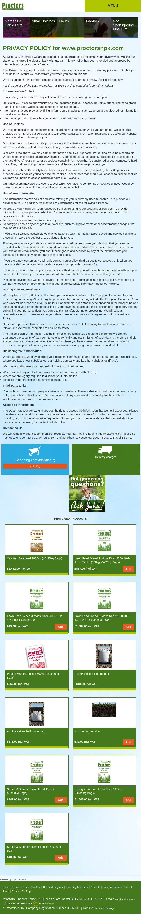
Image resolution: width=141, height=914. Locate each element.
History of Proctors (112, 887)
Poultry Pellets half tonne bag (25, 731)
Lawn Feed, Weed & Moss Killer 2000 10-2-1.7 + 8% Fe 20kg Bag (35, 617)
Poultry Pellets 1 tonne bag (92, 673)
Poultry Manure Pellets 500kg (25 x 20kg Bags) (33, 675)
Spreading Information (77, 887)
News (26, 887)
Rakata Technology (104, 908)
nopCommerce (19, 879)
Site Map (25, 891)
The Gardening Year (53, 887)
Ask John (35, 887)
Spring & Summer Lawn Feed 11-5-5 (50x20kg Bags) (98, 791)
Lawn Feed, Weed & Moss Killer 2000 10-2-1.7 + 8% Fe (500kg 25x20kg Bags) (102, 560)
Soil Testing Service (87, 731)
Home (6, 887)
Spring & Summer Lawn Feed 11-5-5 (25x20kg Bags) (30, 791)
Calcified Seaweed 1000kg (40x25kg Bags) (34, 558)
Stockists (95, 887)
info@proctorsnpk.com (126, 899)
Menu (113, 6)
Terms (6, 891)
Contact (128, 887)
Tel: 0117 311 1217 (94, 899)
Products (15, 887)
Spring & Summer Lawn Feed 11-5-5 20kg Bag (34, 848)
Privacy (15, 891)
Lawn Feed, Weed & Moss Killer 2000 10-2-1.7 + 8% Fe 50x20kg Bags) (102, 617)
